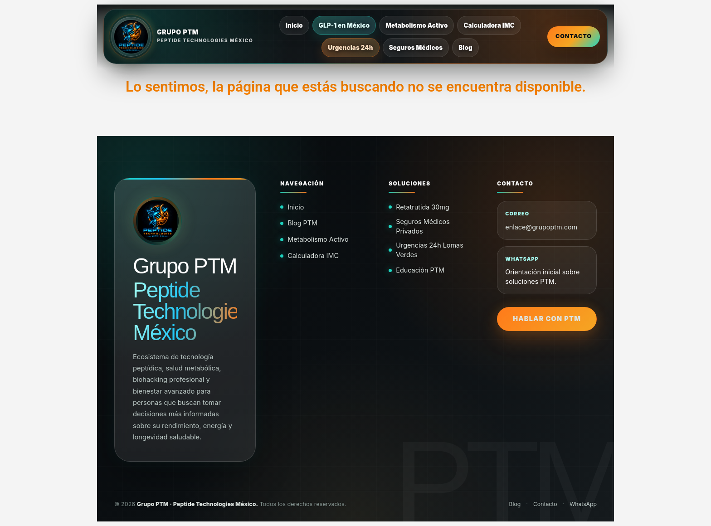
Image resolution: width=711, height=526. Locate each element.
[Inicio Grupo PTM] (182, 37)
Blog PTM (302, 223)
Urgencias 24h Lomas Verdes (429, 249)
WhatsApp (583, 504)
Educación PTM (420, 270)
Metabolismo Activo (417, 25)
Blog (465, 47)
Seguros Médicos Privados (423, 226)
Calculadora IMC (489, 25)
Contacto (573, 36)
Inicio (294, 25)
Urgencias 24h (350, 47)
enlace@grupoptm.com (541, 227)
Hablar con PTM (547, 318)
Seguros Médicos (416, 47)
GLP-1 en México (344, 25)
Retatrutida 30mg (422, 207)
